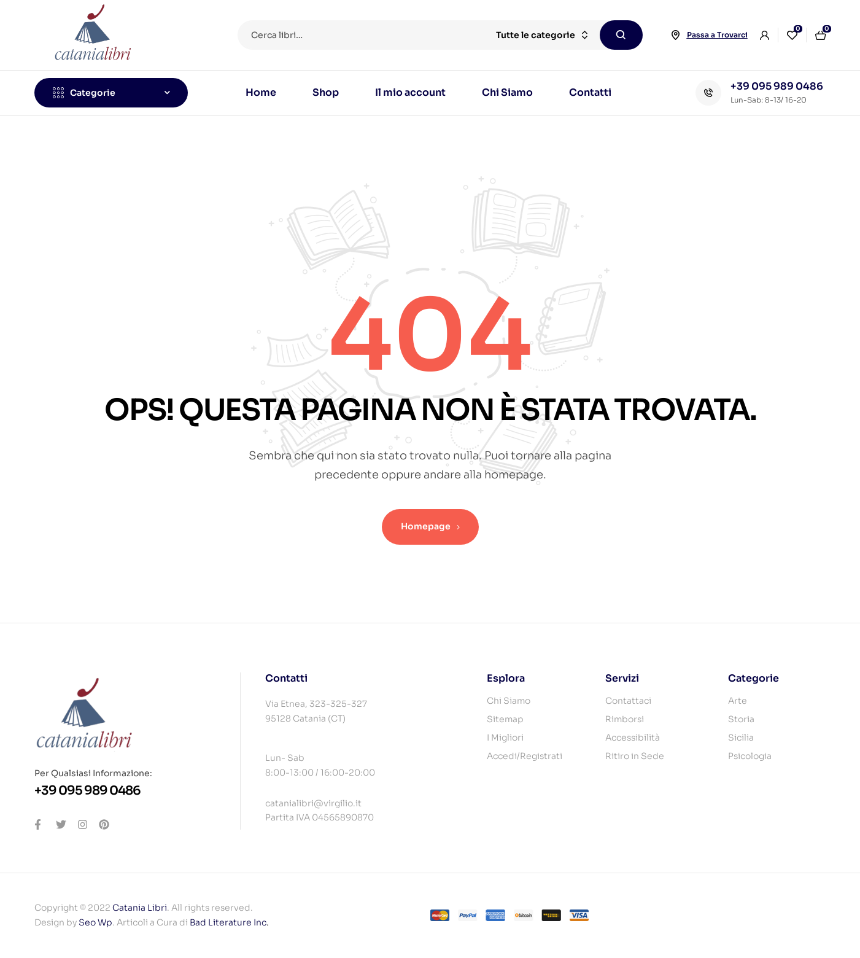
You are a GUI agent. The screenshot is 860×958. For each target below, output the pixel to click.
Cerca (621, 35)
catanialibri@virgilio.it (313, 803)
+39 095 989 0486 (776, 86)
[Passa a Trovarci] (676, 35)
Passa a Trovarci (717, 34)
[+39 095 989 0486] (708, 93)
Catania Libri (139, 907)
